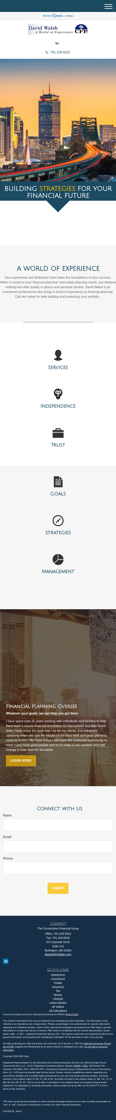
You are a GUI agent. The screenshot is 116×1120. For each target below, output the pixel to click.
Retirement (58, 975)
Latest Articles (58, 1002)
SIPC (85, 1066)
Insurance (58, 986)
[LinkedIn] (57, 43)
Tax (58, 990)
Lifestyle (58, 998)
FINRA (77, 1066)
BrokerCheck (72, 1014)
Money (58, 994)
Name (7, 815)
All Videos (58, 1006)
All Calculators (58, 1010)
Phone (8, 858)
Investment (58, 978)
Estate (58, 982)
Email (7, 837)
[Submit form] (58, 888)
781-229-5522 (58, 52)
